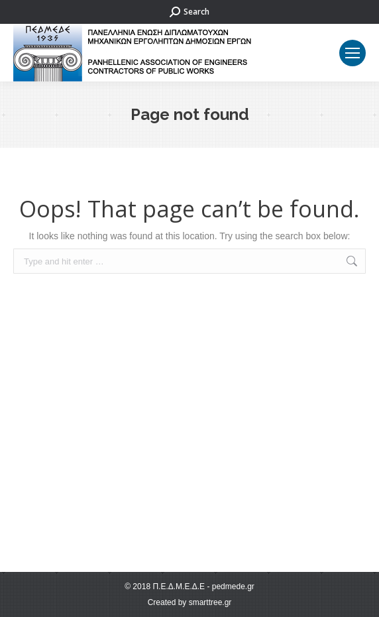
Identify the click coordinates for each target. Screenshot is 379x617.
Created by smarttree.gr (190, 602)
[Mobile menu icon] (352, 53)
